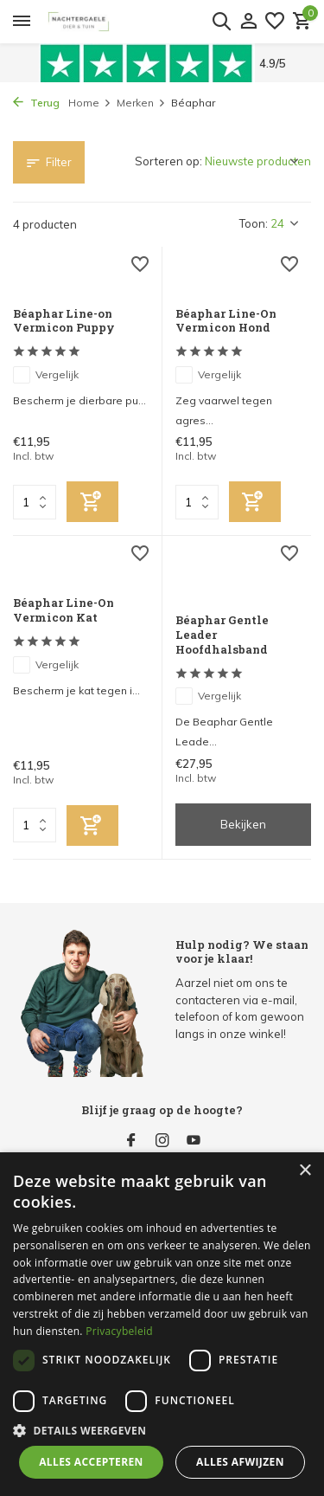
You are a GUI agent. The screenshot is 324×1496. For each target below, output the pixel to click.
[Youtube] (193, 1141)
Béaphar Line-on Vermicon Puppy (64, 321)
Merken (141, 102)
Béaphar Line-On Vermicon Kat (63, 610)
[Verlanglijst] (274, 21)
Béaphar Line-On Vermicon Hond (225, 321)
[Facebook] (131, 1141)
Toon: (253, 223)
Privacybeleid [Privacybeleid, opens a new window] (119, 1331)
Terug (36, 102)
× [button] (304, 1170)
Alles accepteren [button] (91, 1461)
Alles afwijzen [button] (240, 1461)
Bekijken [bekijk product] (243, 824)
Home (89, 102)
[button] (162, 1430)
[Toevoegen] (92, 501)
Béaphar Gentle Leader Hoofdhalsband (222, 635)
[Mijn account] (248, 21)
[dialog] (162, 1324)
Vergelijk (46, 375)
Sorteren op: (168, 161)
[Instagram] (162, 1141)
